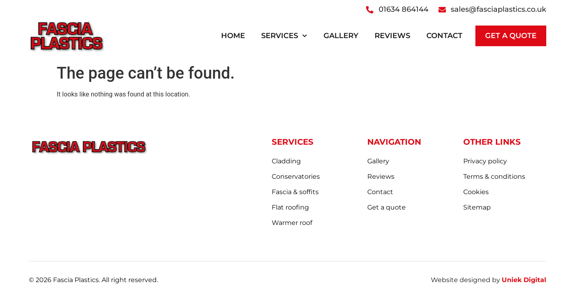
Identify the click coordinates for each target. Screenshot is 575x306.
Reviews (392, 35)
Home (233, 35)
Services (284, 35)
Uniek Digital (524, 280)
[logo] (66, 35)
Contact (444, 35)
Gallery (341, 35)
